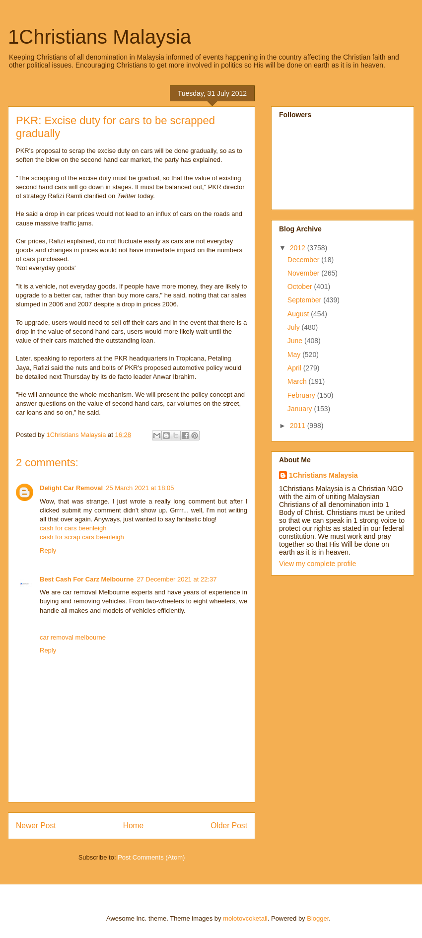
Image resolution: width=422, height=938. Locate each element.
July (294, 327)
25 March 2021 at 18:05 (140, 488)
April (295, 368)
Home (133, 825)
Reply (48, 550)
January (300, 409)
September (305, 300)
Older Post (229, 825)
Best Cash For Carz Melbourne (87, 579)
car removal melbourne (73, 637)
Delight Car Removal (71, 488)
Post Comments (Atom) (151, 857)
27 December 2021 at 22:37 (176, 579)
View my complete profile (317, 564)
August (299, 314)
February (302, 395)
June (295, 341)
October (300, 286)
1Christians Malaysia (99, 37)
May (294, 355)
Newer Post (36, 825)
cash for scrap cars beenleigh (82, 537)
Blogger (318, 918)
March (298, 381)
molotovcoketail (245, 918)
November (304, 273)
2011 (298, 426)
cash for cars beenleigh (73, 528)
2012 (298, 248)
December (304, 260)
